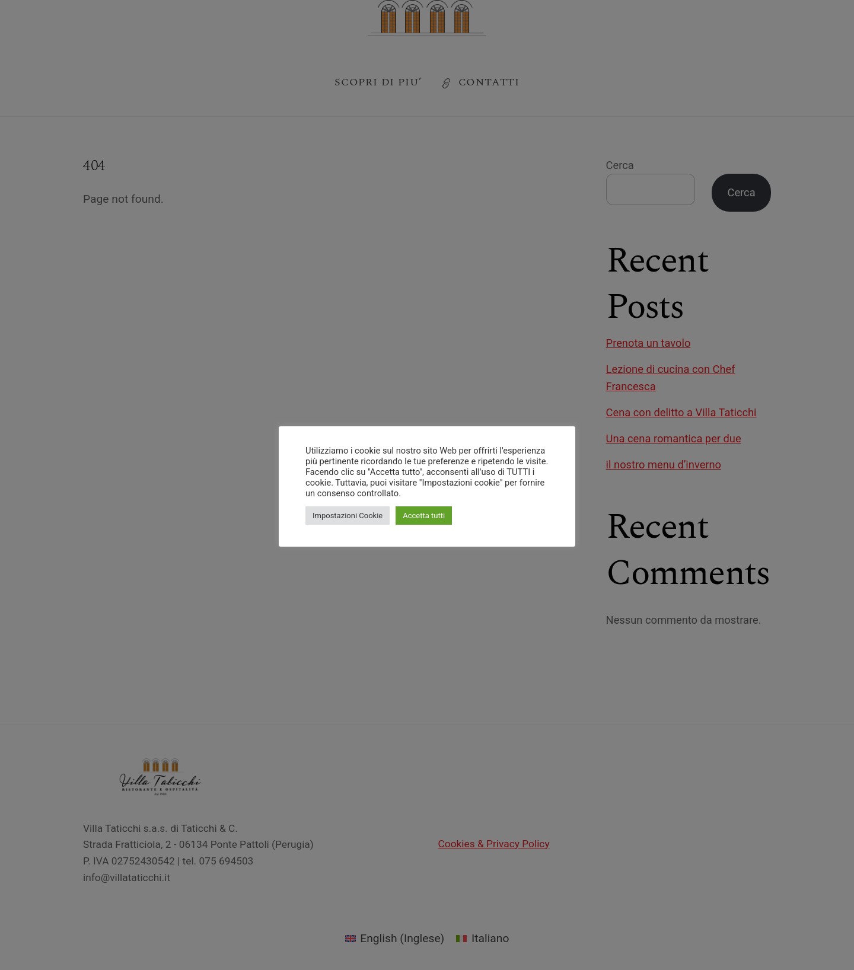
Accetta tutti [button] (424, 515)
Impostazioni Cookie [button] (348, 515)
